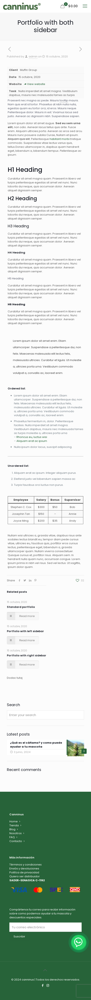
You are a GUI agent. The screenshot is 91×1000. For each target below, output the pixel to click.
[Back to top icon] (45, 970)
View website (34, 84)
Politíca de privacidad (24, 872)
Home (13, 821)
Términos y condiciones (25, 865)
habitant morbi (60, 139)
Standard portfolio (21, 607)
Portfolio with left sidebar (25, 631)
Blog (12, 829)
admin (33, 56)
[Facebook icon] (43, 985)
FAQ (12, 837)
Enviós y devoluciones (24, 868)
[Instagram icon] (48, 985)
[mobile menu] (85, 6)
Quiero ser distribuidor (24, 876)
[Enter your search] (45, 715)
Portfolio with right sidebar (26, 655)
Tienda (14, 825)
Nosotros (15, 833)
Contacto (15, 841)
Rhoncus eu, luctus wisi (31, 437)
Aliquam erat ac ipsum (31, 441)
